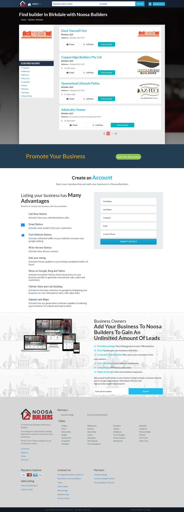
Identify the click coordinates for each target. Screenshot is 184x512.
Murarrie (25, 78)
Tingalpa (25, 68)
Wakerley (25, 71)
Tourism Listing (66, 415)
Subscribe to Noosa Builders (69, 478)
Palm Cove (143, 441)
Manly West (26, 96)
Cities (23, 456)
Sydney (64, 426)
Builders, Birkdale (35, 20)
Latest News (62, 486)
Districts (24, 460)
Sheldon (25, 89)
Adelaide (142, 426)
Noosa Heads (144, 432)
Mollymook (118, 441)
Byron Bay (91, 432)
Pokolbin (65, 444)
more (114, 133)
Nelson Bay (66, 432)
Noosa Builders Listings (141, 509)
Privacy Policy (63, 498)
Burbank (25, 92)
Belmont (25, 75)
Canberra (143, 429)
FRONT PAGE (27, 489)
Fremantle (65, 441)
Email (70, 44)
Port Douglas (119, 435)
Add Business (158, 4)
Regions (24, 452)
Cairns (90, 435)
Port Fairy (143, 438)
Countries (25, 449)
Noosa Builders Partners (104, 482)
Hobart (116, 429)
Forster (142, 435)
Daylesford (66, 438)
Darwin (90, 429)
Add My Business (128, 157)
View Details (106, 44)
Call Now (88, 44)
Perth (63, 429)
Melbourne (92, 426)
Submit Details (128, 241)
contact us (79, 474)
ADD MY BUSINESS (29, 485)
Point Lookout (119, 438)
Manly (24, 85)
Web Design (62, 490)
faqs (67, 494)
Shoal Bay (91, 438)
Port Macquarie (94, 444)
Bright (64, 435)
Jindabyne (117, 432)
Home (23, 20)
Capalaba (25, 82)
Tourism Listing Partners (97, 415)
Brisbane (117, 426)
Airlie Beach (92, 441)
